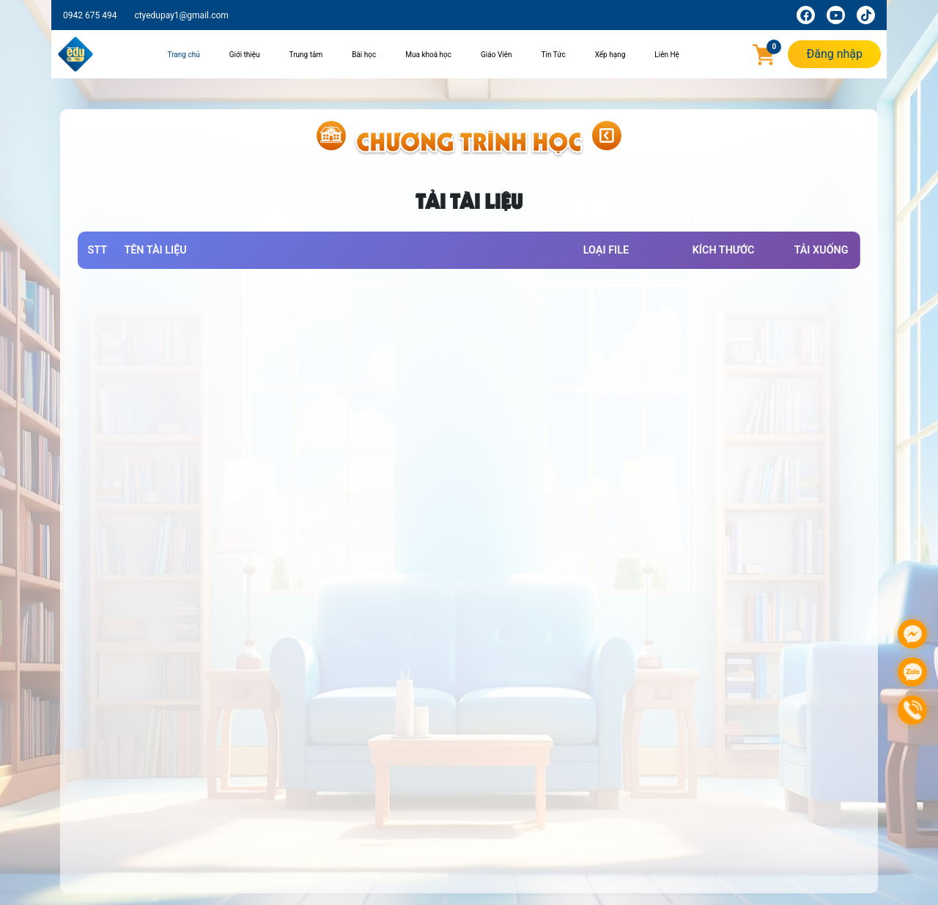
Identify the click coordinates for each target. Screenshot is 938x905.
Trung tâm (306, 55)
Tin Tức (554, 55)
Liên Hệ (666, 55)
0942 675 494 (90, 15)
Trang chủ (184, 55)
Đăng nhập (834, 54)
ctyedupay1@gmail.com (181, 15)
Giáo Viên (496, 55)
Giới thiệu (244, 55)
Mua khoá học (428, 55)
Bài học (364, 55)
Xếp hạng (610, 55)
